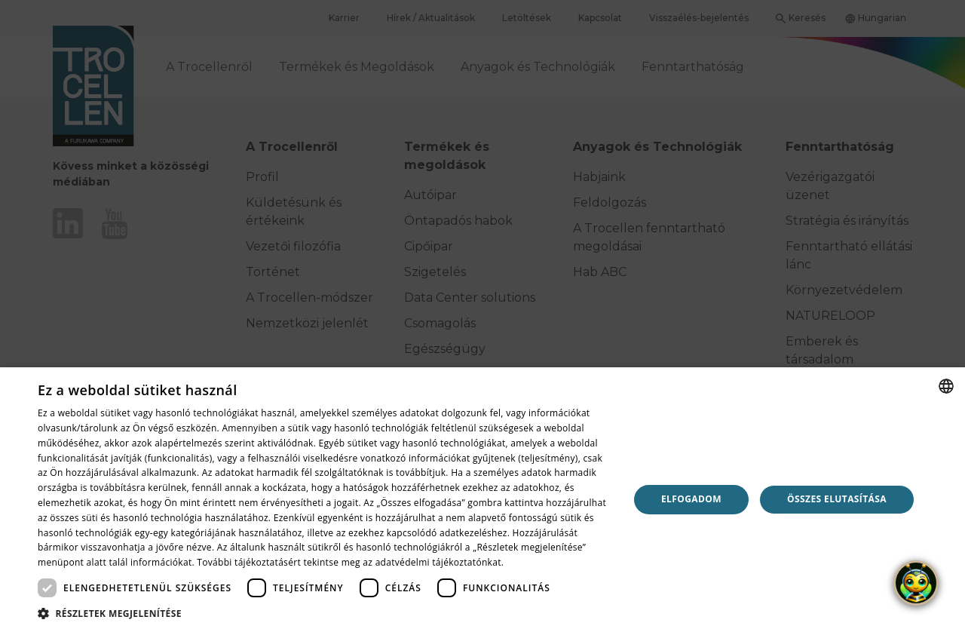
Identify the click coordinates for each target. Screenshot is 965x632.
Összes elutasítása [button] (837, 498)
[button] (324, 613)
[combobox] (946, 386)
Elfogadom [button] (691, 498)
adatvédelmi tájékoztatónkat (438, 562)
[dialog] (482, 499)
